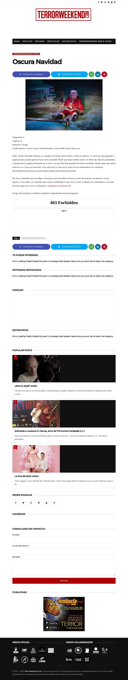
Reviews (40, 41)
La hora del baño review (27, 476)
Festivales (53, 41)
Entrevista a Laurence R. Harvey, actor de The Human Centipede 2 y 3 (50, 431)
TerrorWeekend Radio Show (95, 41)
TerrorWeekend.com (33, 671)
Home (17, 41)
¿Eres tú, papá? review (26, 386)
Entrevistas (69, 41)
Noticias (27, 41)
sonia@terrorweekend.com (59, 186)
